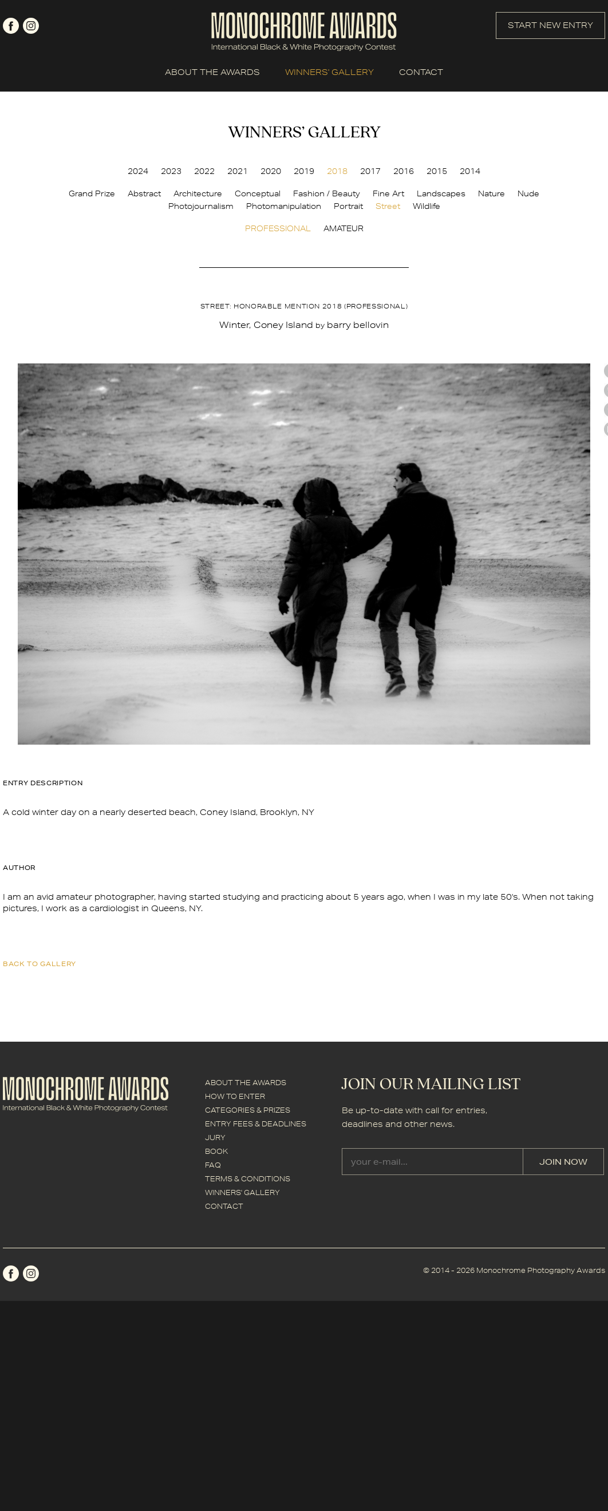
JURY (215, 1137)
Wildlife (426, 206)
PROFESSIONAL (278, 228)
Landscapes (441, 193)
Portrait (348, 206)
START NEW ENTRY (550, 25)
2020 (270, 171)
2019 (304, 171)
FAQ (213, 1165)
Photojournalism (201, 206)
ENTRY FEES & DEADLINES (255, 1124)
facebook (11, 26)
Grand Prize (92, 193)
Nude (528, 193)
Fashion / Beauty (326, 193)
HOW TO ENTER (235, 1096)
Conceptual (258, 193)
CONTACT (421, 72)
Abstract (144, 193)
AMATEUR (343, 228)
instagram (31, 26)
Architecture (197, 193)
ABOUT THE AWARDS (212, 72)
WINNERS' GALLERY (329, 72)
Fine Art (388, 193)
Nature (491, 193)
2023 (171, 171)
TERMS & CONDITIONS (247, 1179)
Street (388, 206)
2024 (138, 171)
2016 (403, 171)
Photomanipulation (283, 206)
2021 (237, 171)
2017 (370, 171)
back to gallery (39, 963)
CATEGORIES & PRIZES (247, 1110)
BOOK (216, 1151)
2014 (470, 171)
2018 (337, 171)
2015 (437, 171)
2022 (204, 171)
